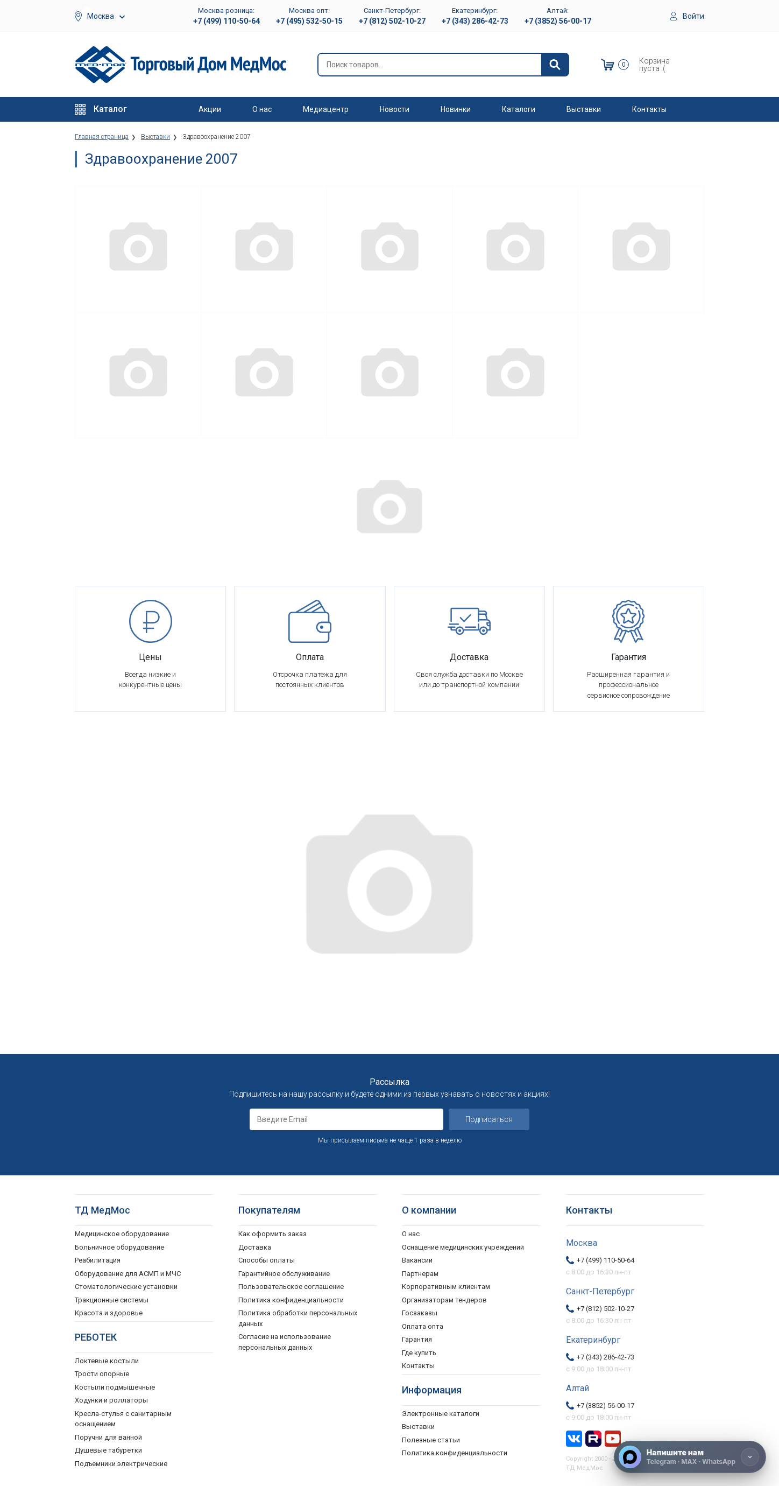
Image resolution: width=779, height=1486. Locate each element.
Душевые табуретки (108, 1449)
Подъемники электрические (121, 1461)
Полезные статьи (431, 1438)
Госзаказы (419, 1311)
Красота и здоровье (109, 1311)
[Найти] (554, 64)
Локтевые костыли (107, 1359)
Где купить (419, 1351)
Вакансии (417, 1258)
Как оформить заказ (272, 1232)
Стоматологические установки (126, 1285)
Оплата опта (422, 1324)
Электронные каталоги (440, 1411)
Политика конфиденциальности (291, 1298)
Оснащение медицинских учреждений (463, 1245)
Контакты (649, 109)
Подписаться (489, 1117)
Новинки (456, 109)
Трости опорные (102, 1372)
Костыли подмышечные (115, 1385)
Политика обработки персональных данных (297, 1316)
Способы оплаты (266, 1258)
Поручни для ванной (108, 1435)
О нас (262, 109)
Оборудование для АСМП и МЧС (128, 1271)
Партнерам (420, 1271)
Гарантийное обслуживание (284, 1271)
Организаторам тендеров (444, 1298)
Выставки (583, 109)
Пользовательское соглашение (291, 1285)
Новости (394, 109)
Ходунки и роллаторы (111, 1398)
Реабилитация (98, 1258)
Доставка (254, 1245)
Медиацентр (326, 109)
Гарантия (417, 1338)
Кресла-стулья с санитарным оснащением (123, 1416)
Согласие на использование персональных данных (284, 1340)
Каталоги (518, 109)
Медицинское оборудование (122, 1232)
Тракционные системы (111, 1298)
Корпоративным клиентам (446, 1285)
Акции (210, 109)
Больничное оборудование (119, 1245)
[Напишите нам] (690, 1457)
